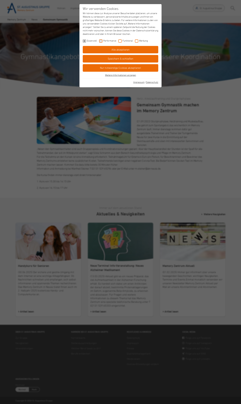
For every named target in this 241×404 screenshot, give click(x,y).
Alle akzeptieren (120, 49)
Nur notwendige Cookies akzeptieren (120, 67)
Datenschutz (152, 82)
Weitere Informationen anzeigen (120, 75)
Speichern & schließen (120, 58)
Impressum (138, 82)
